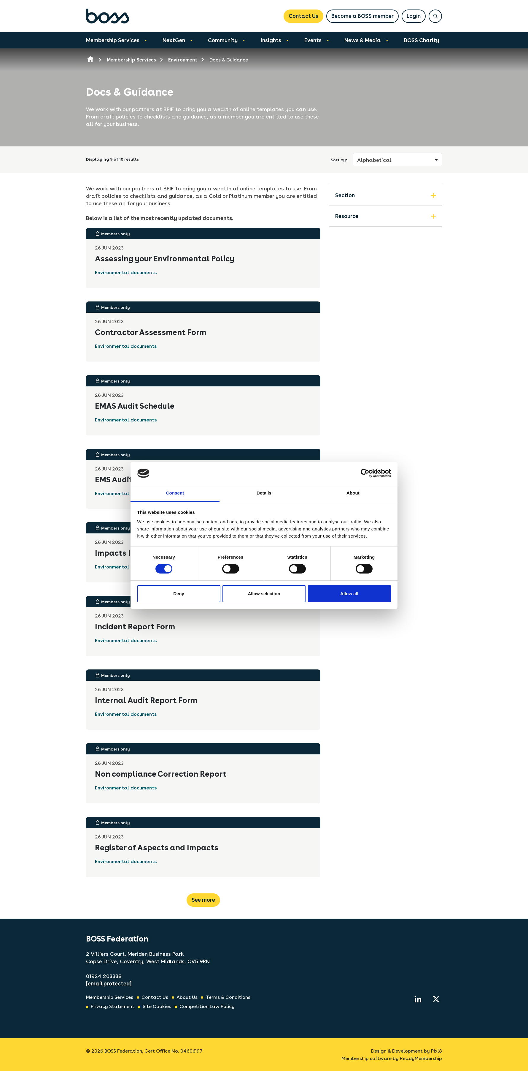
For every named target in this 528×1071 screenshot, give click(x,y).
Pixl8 (436, 1051)
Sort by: (339, 159)
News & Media (362, 40)
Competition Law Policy (207, 1006)
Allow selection (264, 593)
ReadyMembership (421, 1058)
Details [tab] (264, 492)
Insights (271, 40)
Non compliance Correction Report (160, 773)
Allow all (349, 593)
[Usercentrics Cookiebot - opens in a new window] (365, 473)
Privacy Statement (112, 1006)
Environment (182, 60)
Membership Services (112, 40)
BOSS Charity (421, 40)
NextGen (174, 40)
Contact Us (303, 16)
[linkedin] (418, 999)
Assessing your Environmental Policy (164, 258)
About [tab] (353, 492)
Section (345, 195)
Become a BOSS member (362, 16)
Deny (178, 593)
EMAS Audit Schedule (134, 405)
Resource (346, 216)
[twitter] (436, 999)
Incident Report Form (135, 626)
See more (203, 900)
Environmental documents (126, 272)
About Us (187, 997)
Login (414, 16)
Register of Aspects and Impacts (156, 847)
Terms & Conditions (228, 997)
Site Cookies (157, 1006)
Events (313, 40)
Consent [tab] (175, 492)
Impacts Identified (130, 552)
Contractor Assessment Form (150, 332)
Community (223, 40)
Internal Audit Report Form (146, 700)
